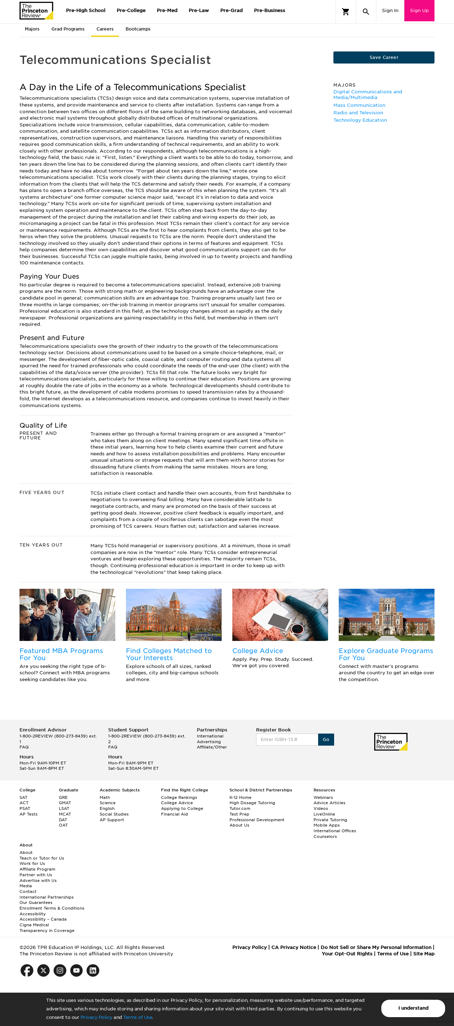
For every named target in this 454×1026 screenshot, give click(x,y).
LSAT (64, 808)
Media (26, 885)
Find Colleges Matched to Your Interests (169, 654)
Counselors (325, 836)
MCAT (65, 814)
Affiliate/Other (212, 747)
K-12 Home (240, 797)
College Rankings (179, 797)
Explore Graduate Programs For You (386, 654)
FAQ (24, 747)
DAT (63, 819)
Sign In (390, 10)
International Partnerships (47, 897)
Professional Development (256, 819)
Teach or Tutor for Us (42, 858)
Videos (321, 808)
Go (326, 739)
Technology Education (360, 120)
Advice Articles (329, 802)
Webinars (323, 797)
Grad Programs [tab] (67, 29)
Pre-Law (199, 10)
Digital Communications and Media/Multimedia (367, 94)
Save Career (384, 57)
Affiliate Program (37, 869)
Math (105, 797)
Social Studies (114, 814)
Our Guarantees (36, 902)
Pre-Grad (231, 10)
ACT (24, 802)
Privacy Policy (96, 1017)
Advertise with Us (38, 880)
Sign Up (419, 10)
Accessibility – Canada (43, 919)
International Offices (335, 830)
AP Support (112, 819)
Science (108, 802)
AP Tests (29, 814)
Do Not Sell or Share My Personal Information (376, 947)
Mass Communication (359, 105)
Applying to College (182, 808)
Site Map (423, 953)
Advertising (209, 741)
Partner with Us (36, 874)
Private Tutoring (330, 819)
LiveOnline (324, 814)
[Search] (366, 11)
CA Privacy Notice (293, 947)
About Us (239, 825)
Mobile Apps (327, 825)
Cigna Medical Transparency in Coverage (47, 927)
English (107, 808)
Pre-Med (167, 10)
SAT (23, 797)
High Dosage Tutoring (252, 802)
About (26, 852)
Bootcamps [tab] (138, 29)
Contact (28, 891)
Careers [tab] (105, 29)
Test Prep (239, 814)
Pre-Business (269, 10)
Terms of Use (137, 1017)
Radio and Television (358, 112)
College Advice (257, 650)
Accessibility (33, 913)
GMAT (65, 802)
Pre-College (131, 10)
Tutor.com (239, 808)
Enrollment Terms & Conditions (52, 908)
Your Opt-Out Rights (347, 953)
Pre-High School (85, 10)
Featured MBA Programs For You (61, 654)
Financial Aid (174, 814)
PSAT (25, 808)
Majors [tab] (32, 29)
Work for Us (32, 863)
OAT (63, 825)
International (210, 736)
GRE (63, 797)
